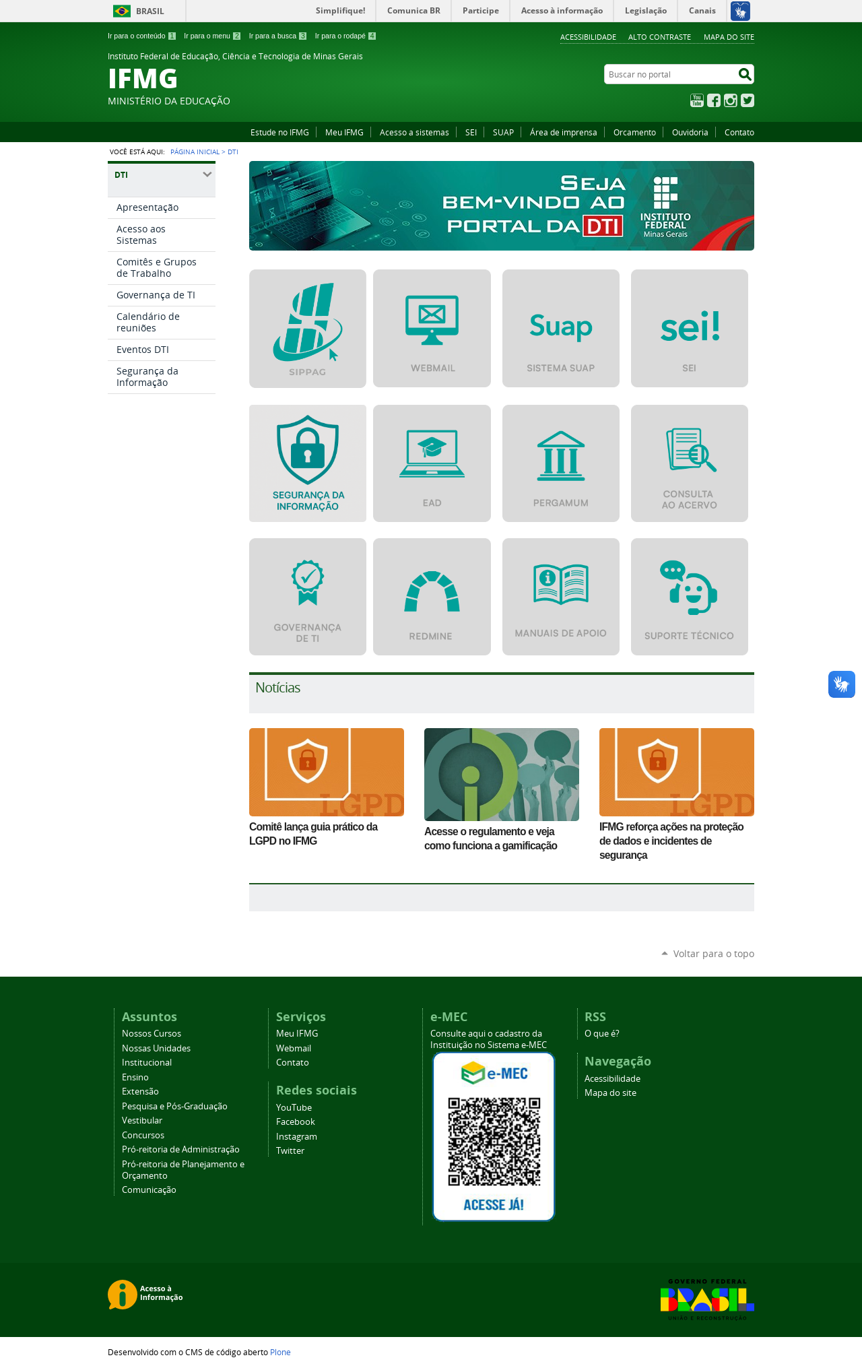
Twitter (747, 100)
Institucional (147, 1062)
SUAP (503, 132)
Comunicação (149, 1190)
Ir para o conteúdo (142, 36)
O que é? (602, 1033)
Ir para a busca (278, 36)
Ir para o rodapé (346, 36)
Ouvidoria (690, 132)
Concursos (143, 1135)
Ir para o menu (212, 36)
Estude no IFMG (280, 132)
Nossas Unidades (156, 1048)
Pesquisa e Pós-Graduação (175, 1106)
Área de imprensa (563, 132)
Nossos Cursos (151, 1033)
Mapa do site (729, 37)
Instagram (730, 100)
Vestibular (142, 1120)
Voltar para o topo (713, 953)
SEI (471, 132)
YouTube (697, 100)
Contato (739, 132)
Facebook (714, 100)
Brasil (150, 11)
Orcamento (635, 132)
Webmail (293, 1048)
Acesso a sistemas (414, 132)
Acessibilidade (588, 37)
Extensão (140, 1091)
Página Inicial (195, 151)
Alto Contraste (659, 37)
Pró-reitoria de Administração (181, 1149)
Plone (280, 1351)
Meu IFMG (344, 132)
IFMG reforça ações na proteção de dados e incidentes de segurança (671, 841)
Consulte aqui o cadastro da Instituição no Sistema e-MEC (488, 1039)
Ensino (135, 1077)
